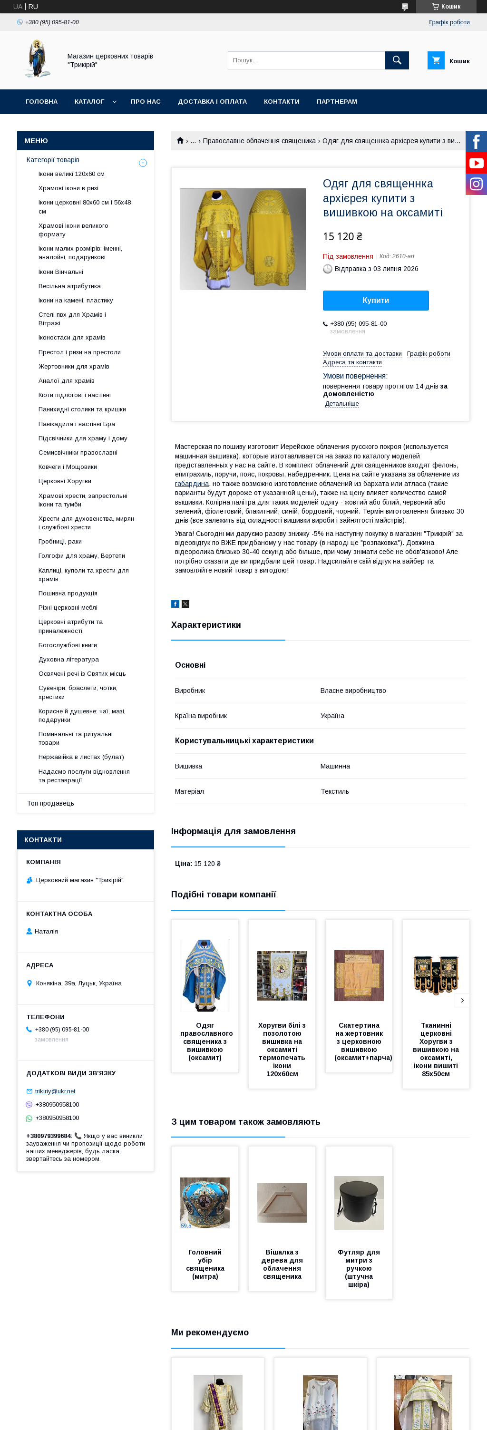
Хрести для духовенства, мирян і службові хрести (86, 523)
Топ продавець (50, 803)
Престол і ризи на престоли (80, 352)
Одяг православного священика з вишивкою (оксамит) (207, 1041)
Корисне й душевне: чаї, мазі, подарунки (82, 715)
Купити (376, 300)
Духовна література (69, 659)
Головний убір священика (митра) (206, 1264)
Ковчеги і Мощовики (68, 466)
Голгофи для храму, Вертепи (82, 555)
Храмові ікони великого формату (73, 230)
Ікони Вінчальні (61, 271)
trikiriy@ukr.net (55, 1091)
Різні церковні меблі (68, 607)
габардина (192, 483)
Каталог (89, 101)
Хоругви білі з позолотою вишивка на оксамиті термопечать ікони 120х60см (283, 1049)
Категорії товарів (53, 160)
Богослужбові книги (68, 645)
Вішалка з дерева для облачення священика (283, 1264)
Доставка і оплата (212, 101)
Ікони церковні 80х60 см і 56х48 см (85, 206)
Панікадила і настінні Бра (77, 424)
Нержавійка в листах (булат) (81, 756)
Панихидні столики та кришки (82, 409)
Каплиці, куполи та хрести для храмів (84, 575)
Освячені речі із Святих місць (82, 673)
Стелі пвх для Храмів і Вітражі (72, 319)
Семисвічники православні (78, 452)
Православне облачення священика (259, 141)
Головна (42, 101)
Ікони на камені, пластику (76, 300)
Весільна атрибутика (70, 286)
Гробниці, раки (60, 541)
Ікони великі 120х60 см (72, 173)
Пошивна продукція (68, 593)
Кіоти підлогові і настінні (75, 395)
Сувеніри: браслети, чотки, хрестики (78, 692)
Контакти (282, 101)
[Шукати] (397, 60)
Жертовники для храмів (74, 366)
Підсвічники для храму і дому (83, 438)
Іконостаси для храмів (72, 337)
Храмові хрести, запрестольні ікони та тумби (83, 500)
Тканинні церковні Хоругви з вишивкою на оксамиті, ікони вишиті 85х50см (437, 1049)
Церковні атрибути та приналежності (71, 626)
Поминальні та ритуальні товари (76, 738)
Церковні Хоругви (65, 481)
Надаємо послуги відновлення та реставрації (84, 776)
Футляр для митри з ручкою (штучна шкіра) (360, 1268)
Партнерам (337, 101)
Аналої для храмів (67, 380)
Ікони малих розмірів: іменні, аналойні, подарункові (80, 253)
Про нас (146, 101)
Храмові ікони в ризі (68, 188)
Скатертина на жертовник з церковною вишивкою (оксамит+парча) (363, 1041)
